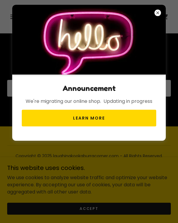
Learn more (89, 118)
